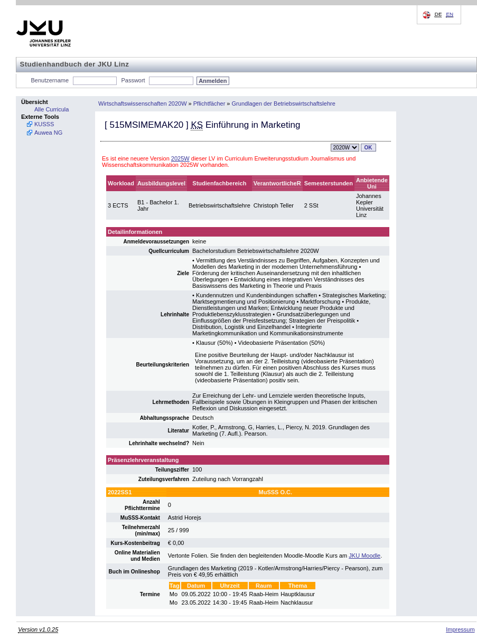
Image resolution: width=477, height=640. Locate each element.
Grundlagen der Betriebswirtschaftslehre (283, 103)
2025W (180, 158)
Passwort (133, 80)
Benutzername (50, 80)
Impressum (460, 629)
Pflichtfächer (209, 103)
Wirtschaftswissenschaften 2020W (142, 103)
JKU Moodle (364, 555)
